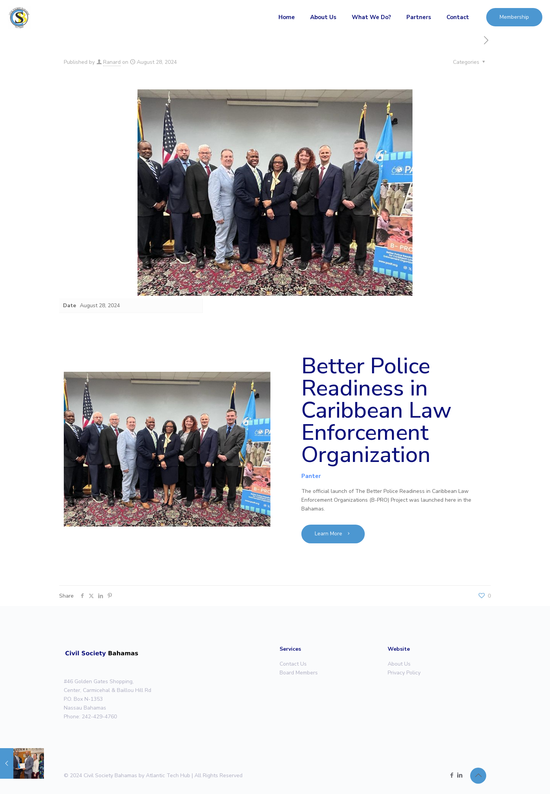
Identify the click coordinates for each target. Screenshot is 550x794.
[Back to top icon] (478, 776)
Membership (514, 17)
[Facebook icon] (452, 775)
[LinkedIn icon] (460, 775)
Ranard (112, 62)
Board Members (299, 672)
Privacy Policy (404, 672)
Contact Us (293, 664)
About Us (399, 664)
